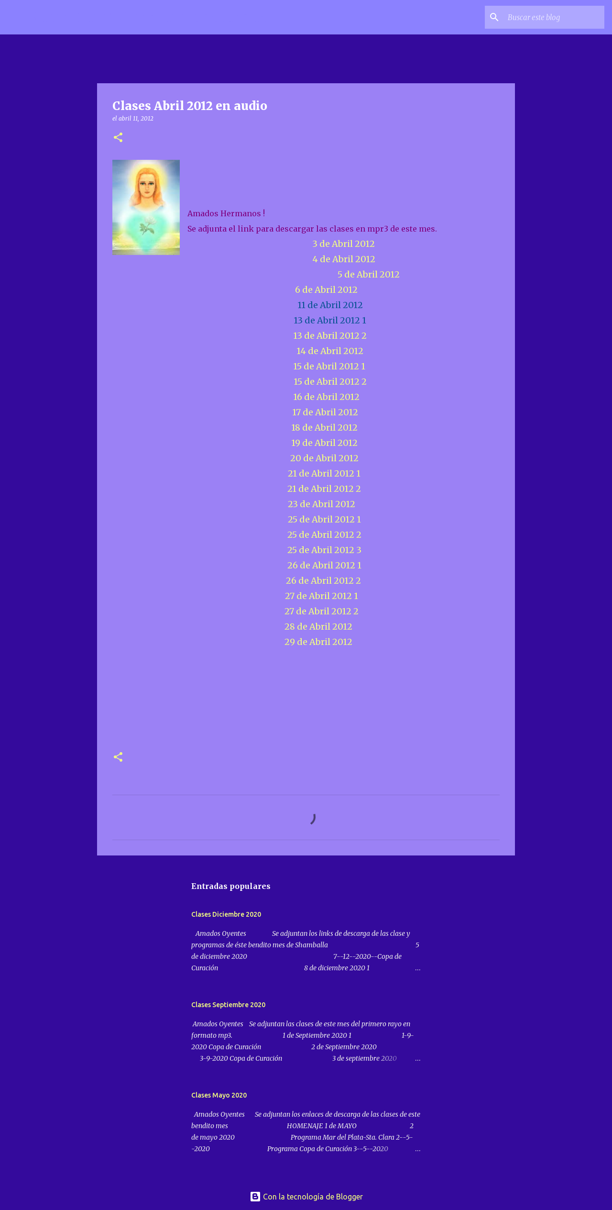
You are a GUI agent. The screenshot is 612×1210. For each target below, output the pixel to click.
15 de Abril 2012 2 (330, 381)
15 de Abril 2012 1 (329, 366)
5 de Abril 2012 (369, 274)
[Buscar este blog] (554, 17)
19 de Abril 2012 (324, 442)
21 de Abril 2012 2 (324, 488)
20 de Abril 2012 (324, 458)
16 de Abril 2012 (326, 396)
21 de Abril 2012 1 (324, 473)
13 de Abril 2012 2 (330, 335)
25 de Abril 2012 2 (324, 534)
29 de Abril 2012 (315, 641)
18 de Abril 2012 (324, 427)
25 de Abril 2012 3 (324, 549)
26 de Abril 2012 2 (322, 580)
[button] (118, 138)
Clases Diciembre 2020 (226, 914)
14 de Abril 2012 (329, 350)
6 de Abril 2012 (326, 289)
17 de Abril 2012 (325, 412)
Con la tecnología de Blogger (306, 1196)
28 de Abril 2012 (317, 626)
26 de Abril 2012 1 (324, 565)
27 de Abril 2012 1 (321, 595)
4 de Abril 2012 (343, 259)
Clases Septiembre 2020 (228, 1005)
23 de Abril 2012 (321, 504)
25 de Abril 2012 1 (324, 519)
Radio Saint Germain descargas (147, 17)
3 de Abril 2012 (343, 243)
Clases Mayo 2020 (219, 1095)
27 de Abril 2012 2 (320, 611)
